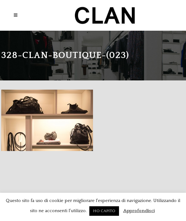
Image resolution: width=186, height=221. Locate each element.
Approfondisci (139, 210)
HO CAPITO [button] (104, 211)
